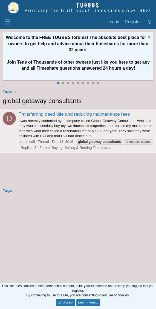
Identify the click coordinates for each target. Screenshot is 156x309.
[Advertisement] (78, 239)
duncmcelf (27, 142)
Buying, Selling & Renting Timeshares (81, 148)
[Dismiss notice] (148, 37)
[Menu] (7, 22)
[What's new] (149, 22)
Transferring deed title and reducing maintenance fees (74, 114)
